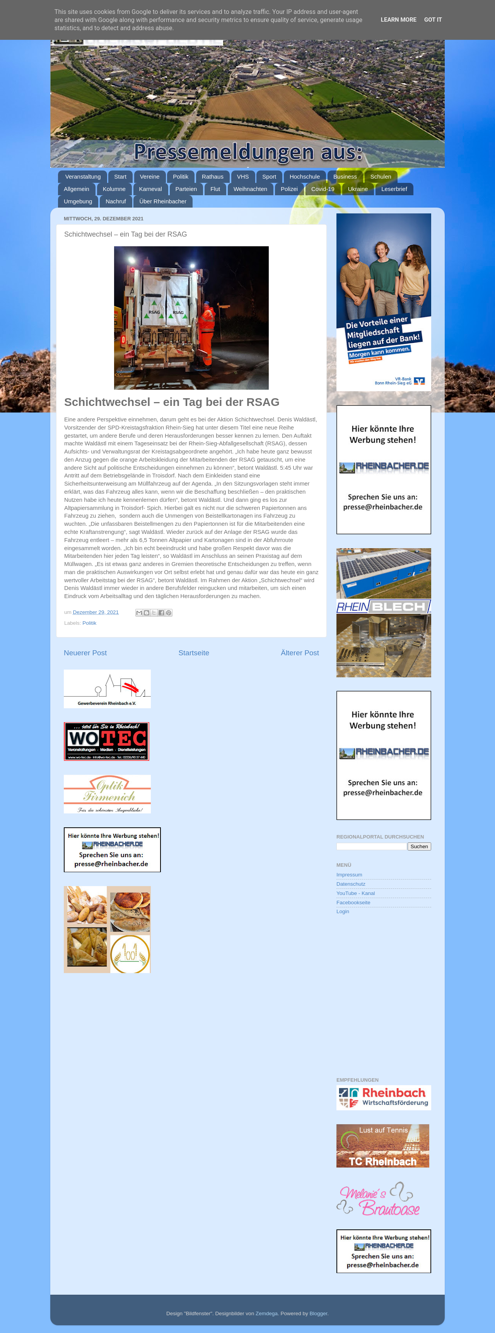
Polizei (289, 189)
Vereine (150, 176)
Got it (433, 19)
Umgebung (78, 201)
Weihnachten (250, 189)
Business (345, 176)
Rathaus (213, 176)
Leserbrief (394, 189)
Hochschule (305, 176)
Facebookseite (353, 902)
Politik (180, 176)
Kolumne (114, 189)
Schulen (380, 176)
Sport (269, 176)
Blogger (318, 1313)
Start (120, 176)
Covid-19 (323, 189)
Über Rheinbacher (162, 201)
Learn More (398, 19)
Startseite (193, 653)
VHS (243, 176)
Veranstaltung (83, 176)
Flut (215, 189)
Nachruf (116, 201)
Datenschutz (350, 884)
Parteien (186, 189)
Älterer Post (300, 653)
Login (342, 911)
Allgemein (76, 189)
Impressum (349, 875)
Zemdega (267, 1313)
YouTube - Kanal (355, 893)
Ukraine (358, 189)
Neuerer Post (85, 653)
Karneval (150, 189)
